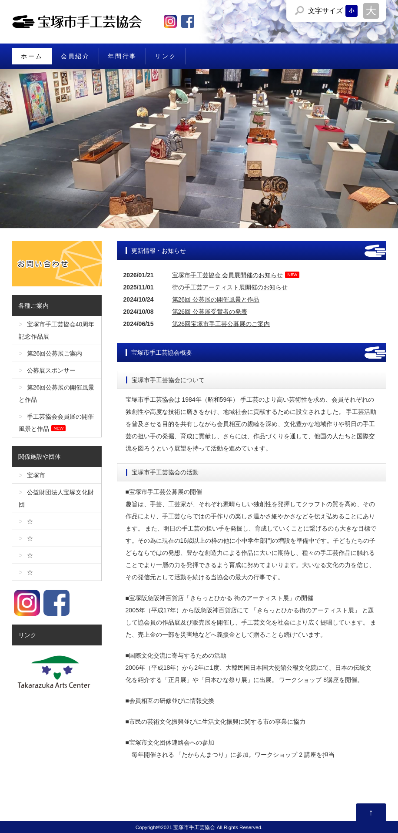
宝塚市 (36, 475)
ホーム (32, 56)
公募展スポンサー (51, 370)
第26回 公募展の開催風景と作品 (215, 299)
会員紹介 (75, 56)
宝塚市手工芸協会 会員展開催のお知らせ (227, 275)
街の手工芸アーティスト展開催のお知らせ (230, 287)
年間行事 (122, 56)
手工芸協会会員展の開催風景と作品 (56, 422)
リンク (165, 56)
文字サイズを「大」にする (371, 11)
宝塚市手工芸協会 (194, 827)
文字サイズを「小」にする (351, 11)
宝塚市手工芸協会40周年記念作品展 (56, 330)
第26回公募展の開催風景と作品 (56, 393)
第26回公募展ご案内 (55, 353)
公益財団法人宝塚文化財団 (56, 498)
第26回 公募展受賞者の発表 (209, 311)
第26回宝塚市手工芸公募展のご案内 (221, 323)
